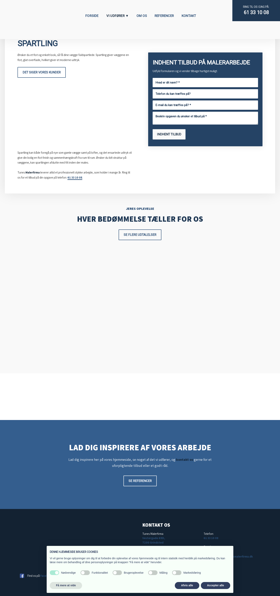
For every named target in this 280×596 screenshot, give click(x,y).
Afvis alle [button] (187, 585)
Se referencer (140, 481)
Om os (141, 16)
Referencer (164, 16)
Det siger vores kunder (42, 72)
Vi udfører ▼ (117, 16)
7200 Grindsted (153, 542)
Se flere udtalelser (140, 235)
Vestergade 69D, (153, 538)
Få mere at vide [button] (66, 585)
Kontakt (189, 16)
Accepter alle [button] (215, 585)
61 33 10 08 (256, 12)
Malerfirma (32, 172)
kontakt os (184, 459)
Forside (91, 16)
